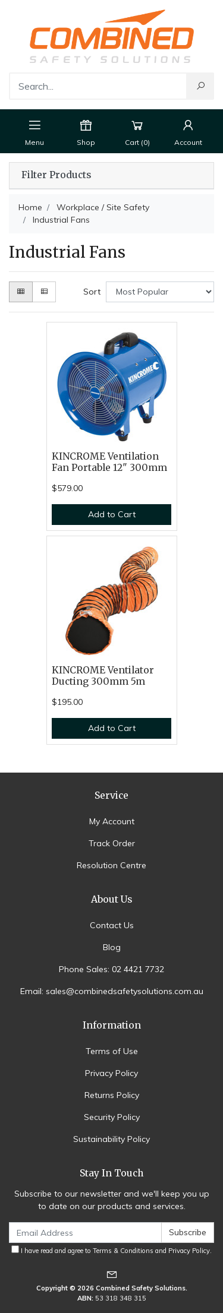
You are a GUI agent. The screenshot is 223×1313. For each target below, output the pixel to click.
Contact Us (112, 925)
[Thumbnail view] (21, 291)
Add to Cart (112, 514)
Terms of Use (112, 1051)
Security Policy (112, 1117)
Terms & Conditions (123, 1250)
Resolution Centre (111, 865)
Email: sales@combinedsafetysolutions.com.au (111, 991)
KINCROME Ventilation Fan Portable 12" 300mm (109, 462)
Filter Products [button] (56, 175)
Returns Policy (111, 1095)
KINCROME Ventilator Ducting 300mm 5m (103, 676)
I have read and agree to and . (111, 1250)
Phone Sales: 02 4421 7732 (111, 969)
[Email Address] (85, 1232)
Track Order (112, 843)
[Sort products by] (160, 291)
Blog (112, 947)
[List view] (44, 291)
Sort (91, 291)
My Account (111, 821)
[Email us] (112, 1274)
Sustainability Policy (111, 1139)
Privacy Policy (111, 1073)
